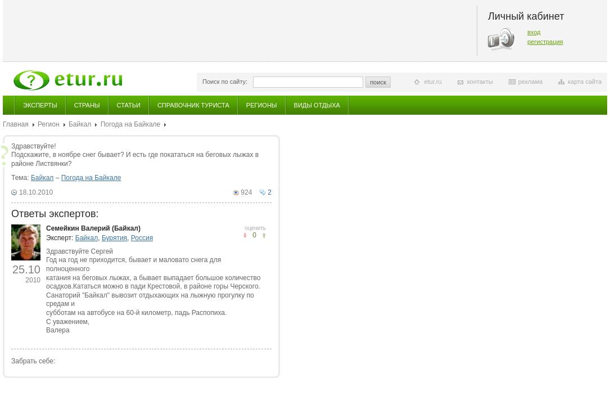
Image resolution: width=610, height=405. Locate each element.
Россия (142, 238)
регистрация (545, 41)
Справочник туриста (193, 105)
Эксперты (40, 105)
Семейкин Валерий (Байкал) (93, 228)
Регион (49, 124)
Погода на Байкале (131, 124)
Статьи (129, 105)
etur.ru (432, 81)
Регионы (261, 105)
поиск (378, 82)
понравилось (245, 235)
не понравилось (264, 235)
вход (534, 32)
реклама (530, 81)
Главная (16, 124)
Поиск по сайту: (224, 81)
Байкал (80, 124)
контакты (480, 81)
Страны (87, 105)
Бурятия (114, 238)
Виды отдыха (317, 105)
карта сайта (585, 81)
